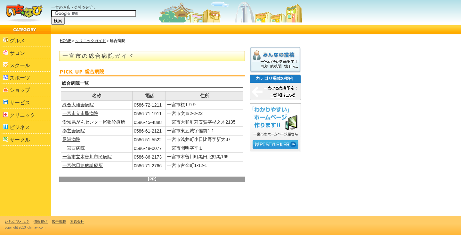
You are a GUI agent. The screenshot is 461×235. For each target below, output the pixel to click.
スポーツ (16, 78)
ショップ (16, 90)
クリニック (19, 115)
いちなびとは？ (17, 221)
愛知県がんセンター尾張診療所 (93, 122)
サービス (16, 102)
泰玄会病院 (73, 130)
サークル (16, 140)
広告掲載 (59, 221)
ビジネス (16, 127)
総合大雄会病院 (78, 104)
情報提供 (41, 221)
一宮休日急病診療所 (82, 165)
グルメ (14, 40)
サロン (14, 53)
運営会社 (77, 221)
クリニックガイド (90, 41)
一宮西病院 (73, 148)
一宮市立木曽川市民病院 (87, 156)
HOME (65, 41)
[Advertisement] (136, 195)
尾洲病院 (71, 139)
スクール (16, 65)
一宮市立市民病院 (80, 113)
